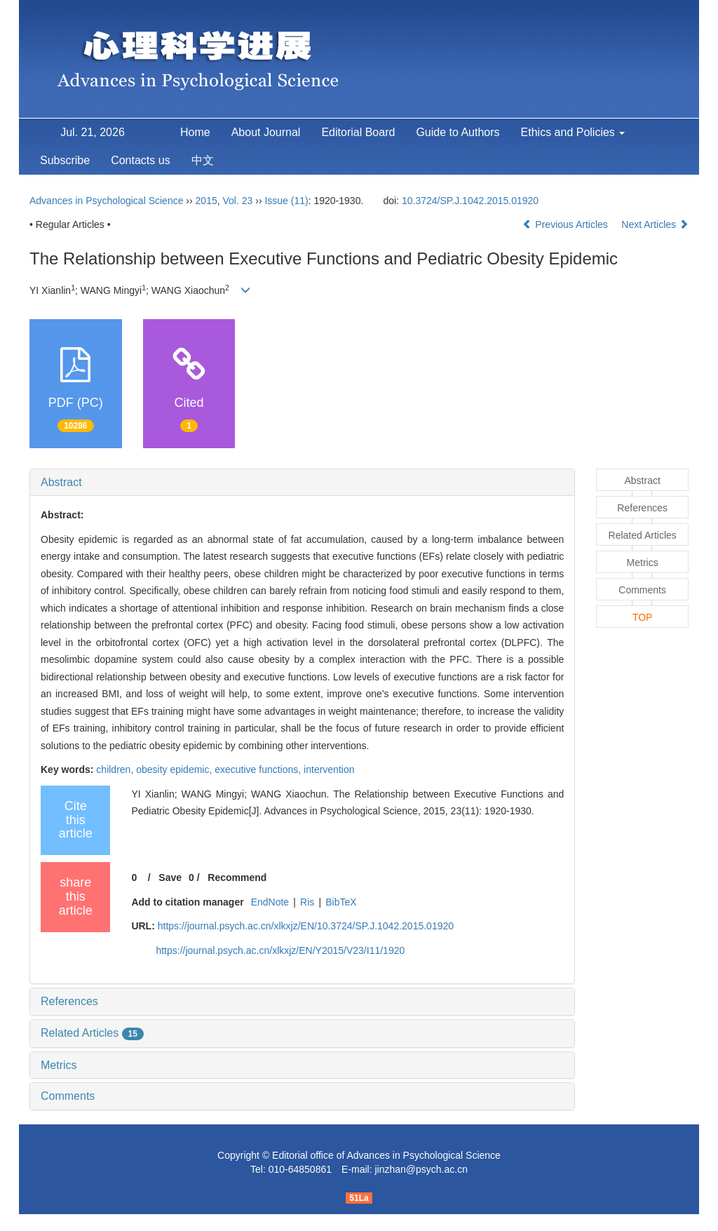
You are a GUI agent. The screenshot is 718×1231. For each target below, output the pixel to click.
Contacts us (140, 160)
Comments (68, 1096)
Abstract (61, 482)
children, (116, 769)
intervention (329, 769)
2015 (206, 200)
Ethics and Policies (573, 132)
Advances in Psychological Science (107, 200)
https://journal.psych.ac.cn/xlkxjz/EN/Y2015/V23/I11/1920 (280, 950)
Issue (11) (286, 200)
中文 (202, 160)
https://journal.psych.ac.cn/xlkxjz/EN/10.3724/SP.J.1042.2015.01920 (306, 925)
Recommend (237, 877)
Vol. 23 (238, 200)
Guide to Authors (457, 132)
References (69, 1001)
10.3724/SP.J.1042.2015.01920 (470, 200)
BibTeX (340, 902)
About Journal (266, 132)
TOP (642, 617)
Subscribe (65, 160)
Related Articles (92, 1033)
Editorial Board (358, 132)
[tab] (302, 482)
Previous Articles (566, 224)
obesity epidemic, (175, 769)
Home (195, 132)
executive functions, (259, 769)
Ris (307, 902)
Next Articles (655, 224)
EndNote (270, 902)
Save (170, 877)
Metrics (59, 1065)
